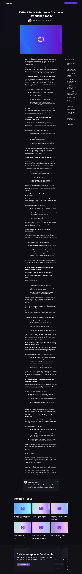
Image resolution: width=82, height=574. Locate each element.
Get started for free (71, 3)
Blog (20, 3)
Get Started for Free (23, 564)
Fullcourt (52, 466)
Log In (62, 3)
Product (16, 3)
